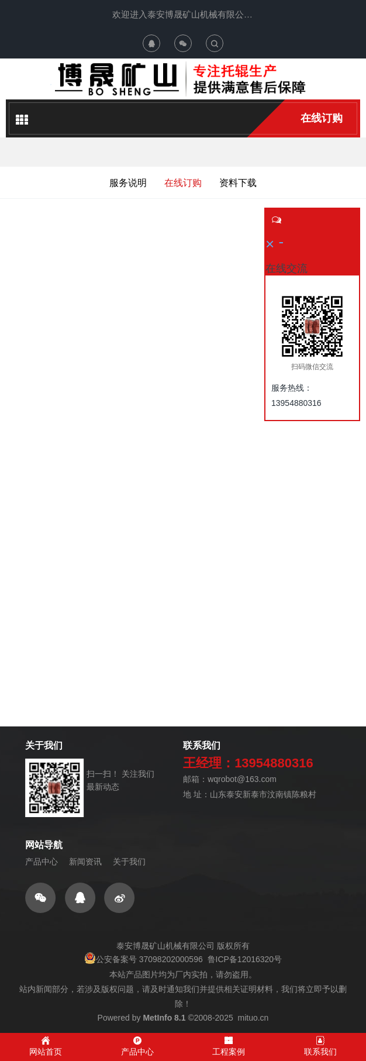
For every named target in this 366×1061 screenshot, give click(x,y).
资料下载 (238, 183)
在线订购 (322, 118)
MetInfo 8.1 (164, 1017)
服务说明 (128, 183)
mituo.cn (252, 1017)
